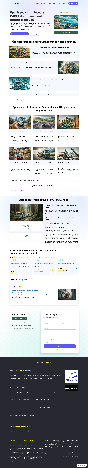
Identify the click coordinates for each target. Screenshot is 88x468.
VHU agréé (26, 381)
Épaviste (25, 378)
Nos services (52, 3)
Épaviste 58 (38, 396)
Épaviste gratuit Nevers (40, 3)
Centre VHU (50, 378)
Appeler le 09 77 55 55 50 (19, 302)
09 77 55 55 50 (73, 3)
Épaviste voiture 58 (57, 396)
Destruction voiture (33, 378)
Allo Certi (16, 3)
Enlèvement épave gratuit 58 (49, 392)
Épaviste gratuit (14, 375)
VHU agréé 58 (35, 399)
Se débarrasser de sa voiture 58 (28, 396)
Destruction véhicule (56, 375)
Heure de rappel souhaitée (50, 339)
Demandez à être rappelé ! (34, 180)
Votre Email (46, 326)
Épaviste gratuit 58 (14, 392)
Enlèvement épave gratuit (45, 375)
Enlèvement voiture (33, 381)
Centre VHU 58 (13, 399)
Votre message (47, 331)
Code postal (63, 321)
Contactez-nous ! (29, 190)
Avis (59, 3)
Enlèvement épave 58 (24, 392)
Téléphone (46, 321)
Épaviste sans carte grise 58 (36, 392)
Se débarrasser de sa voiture (16, 378)
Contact (64, 3)
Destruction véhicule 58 (15, 396)
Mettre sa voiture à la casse (16, 381)
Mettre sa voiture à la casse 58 (24, 399)
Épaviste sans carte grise (33, 375)
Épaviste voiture (42, 378)
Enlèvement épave (22, 375)
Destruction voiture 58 (47, 396)
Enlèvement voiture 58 (44, 399)
